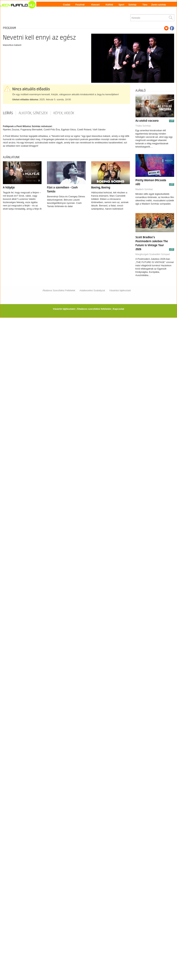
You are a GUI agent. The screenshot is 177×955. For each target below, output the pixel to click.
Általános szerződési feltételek (94, 309)
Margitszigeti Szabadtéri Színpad (152, 254)
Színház (132, 4)
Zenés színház (158, 4)
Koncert (95, 4)
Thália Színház (143, 125)
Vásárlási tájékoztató (120, 290)
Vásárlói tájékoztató (64, 309)
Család (66, 4)
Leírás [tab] (8, 113)
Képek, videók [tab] (63, 113)
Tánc (145, 4)
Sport (121, 4)
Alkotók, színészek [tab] (33, 113)
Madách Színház (144, 189)
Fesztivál (80, 4)
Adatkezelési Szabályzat (92, 290)
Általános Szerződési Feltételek (58, 290)
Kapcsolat (118, 309)
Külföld (109, 4)
